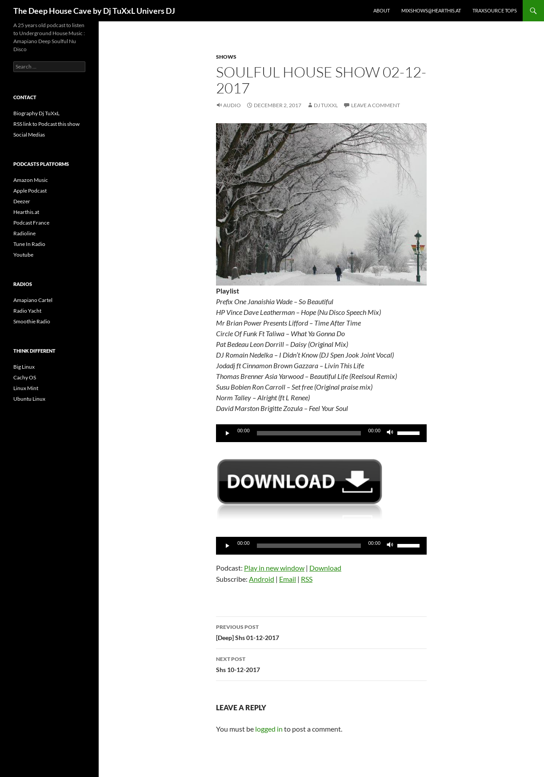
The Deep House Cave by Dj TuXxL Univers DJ (94, 11)
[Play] (227, 433)
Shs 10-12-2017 (321, 663)
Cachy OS (24, 377)
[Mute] (390, 433)
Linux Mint (25, 388)
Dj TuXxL (326, 105)
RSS (306, 579)
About (381, 10)
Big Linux (24, 366)
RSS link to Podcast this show (46, 124)
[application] (321, 433)
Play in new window (274, 568)
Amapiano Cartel (32, 300)
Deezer (21, 201)
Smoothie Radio (31, 321)
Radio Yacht (27, 310)
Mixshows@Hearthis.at (431, 10)
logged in (269, 729)
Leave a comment (375, 105)
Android (261, 579)
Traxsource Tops (494, 10)
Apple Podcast (30, 190)
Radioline (24, 233)
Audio (232, 105)
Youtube (23, 254)
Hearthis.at (26, 212)
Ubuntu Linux (29, 398)
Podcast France (31, 222)
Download (325, 568)
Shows (226, 56)
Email (287, 579)
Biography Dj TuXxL (36, 113)
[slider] (309, 433)
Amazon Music (30, 180)
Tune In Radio (29, 244)
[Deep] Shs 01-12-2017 (321, 631)
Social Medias (29, 134)
